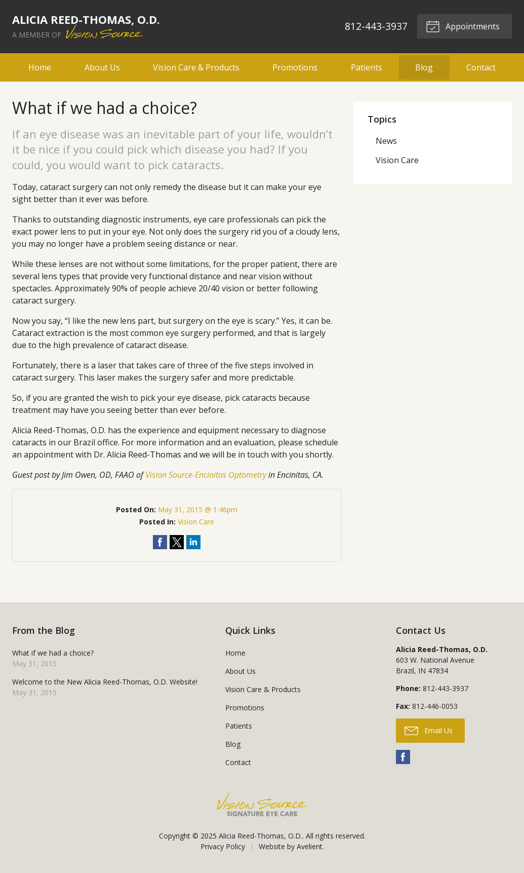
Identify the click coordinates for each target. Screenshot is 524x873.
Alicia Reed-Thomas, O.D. (260, 836)
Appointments (463, 26)
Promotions (294, 67)
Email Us (429, 730)
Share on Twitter (177, 542)
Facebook (403, 757)
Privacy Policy (222, 846)
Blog (424, 67)
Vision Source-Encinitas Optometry (205, 474)
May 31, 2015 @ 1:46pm (197, 509)
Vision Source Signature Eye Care (262, 804)
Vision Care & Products (196, 67)
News (386, 140)
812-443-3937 (376, 26)
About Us (102, 67)
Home (39, 67)
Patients (366, 67)
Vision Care (196, 521)
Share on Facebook (160, 542)
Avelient (310, 846)
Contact (481, 67)
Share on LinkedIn (193, 542)
